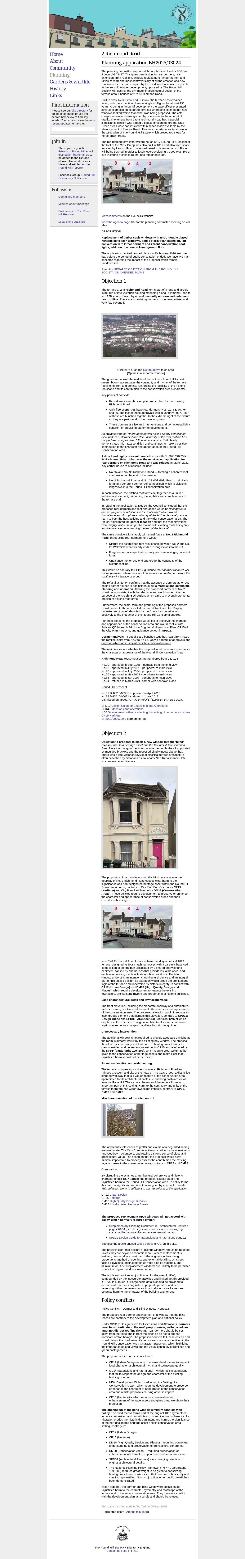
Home (56, 54)
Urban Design (118, 1194)
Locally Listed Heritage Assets (129, 1204)
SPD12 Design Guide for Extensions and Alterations (142, 1237)
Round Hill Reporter (71, 167)
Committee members (71, 196)
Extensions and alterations (126, 709)
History (58, 88)
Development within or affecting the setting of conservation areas (149, 712)
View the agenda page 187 (118, 222)
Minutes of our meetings (73, 203)
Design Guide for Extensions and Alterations (139, 705)
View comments (111, 216)
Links (56, 95)
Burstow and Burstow (135, 100)
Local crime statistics (71, 221)
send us (79, 161)
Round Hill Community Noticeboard (76, 176)
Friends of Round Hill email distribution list (75, 153)
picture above (151, 369)
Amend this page (137, 1511)
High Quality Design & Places (128, 1201)
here (127, 369)
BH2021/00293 (111, 718)
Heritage (114, 715)
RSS (136, 1550)
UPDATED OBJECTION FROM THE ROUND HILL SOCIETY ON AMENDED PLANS (139, 271)
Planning (60, 74)
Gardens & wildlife (70, 81)
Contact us (113, 1550)
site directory (80, 110)
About (56, 60)
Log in (126, 1550)
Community (62, 67)
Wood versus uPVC (149, 1243)
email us (83, 154)
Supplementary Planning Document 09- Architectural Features (148, 1225)
